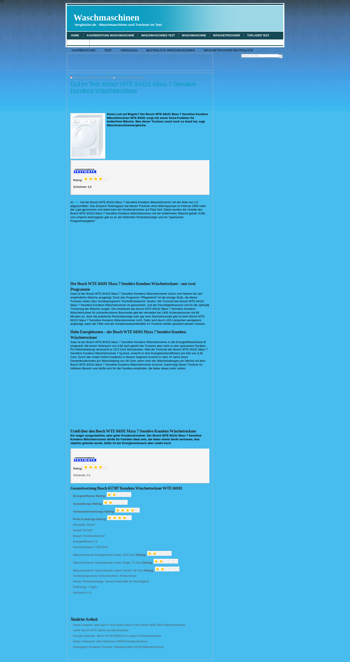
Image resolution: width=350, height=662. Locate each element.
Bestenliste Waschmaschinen (170, 50)
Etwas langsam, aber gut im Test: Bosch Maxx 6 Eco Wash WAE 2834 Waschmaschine (129, 625)
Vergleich (78, 43)
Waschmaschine (136, 77)
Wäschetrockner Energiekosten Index (97, 554)
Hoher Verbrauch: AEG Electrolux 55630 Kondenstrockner (110, 641)
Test (108, 50)
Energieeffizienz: (83, 541)
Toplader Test (258, 35)
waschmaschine (194, 35)
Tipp (96, 43)
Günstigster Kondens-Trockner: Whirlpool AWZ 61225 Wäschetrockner (118, 647)
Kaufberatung (83, 50)
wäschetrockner (226, 35)
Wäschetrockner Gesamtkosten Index (97, 562)
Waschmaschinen (117, 19)
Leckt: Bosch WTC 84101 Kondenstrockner (101, 630)
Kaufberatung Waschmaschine (110, 35)
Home (75, 35)
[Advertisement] (230, 18)
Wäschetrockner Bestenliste (228, 50)
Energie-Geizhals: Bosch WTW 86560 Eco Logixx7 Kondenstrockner (117, 635)
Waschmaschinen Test (158, 35)
